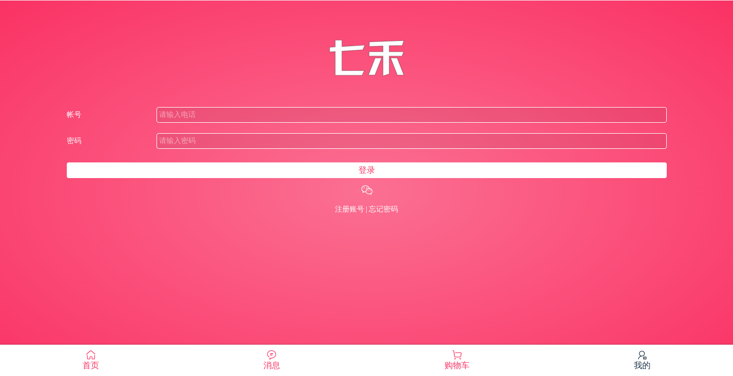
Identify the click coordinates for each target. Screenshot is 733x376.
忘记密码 (383, 209)
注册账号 (349, 209)
